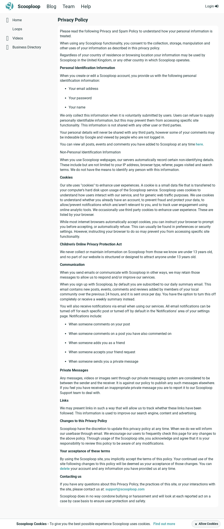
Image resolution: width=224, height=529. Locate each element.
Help (86, 6)
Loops (17, 29)
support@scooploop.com (125, 489)
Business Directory (26, 47)
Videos (17, 38)
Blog (51, 6)
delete (65, 469)
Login (211, 6)
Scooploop (29, 6)
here (199, 144)
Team (69, 6)
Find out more (164, 524)
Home (17, 20)
